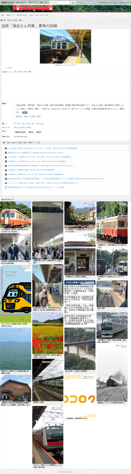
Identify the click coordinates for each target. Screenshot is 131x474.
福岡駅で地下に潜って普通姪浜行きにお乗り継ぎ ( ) (34, 152)
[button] (21, 2)
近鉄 (31, 132)
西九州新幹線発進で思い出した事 (76, 324)
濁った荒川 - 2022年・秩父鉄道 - (76, 371)
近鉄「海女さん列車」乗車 (29, 116)
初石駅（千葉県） (39, 402)
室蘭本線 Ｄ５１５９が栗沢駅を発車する (111, 403)
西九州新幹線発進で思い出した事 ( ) (35, 187)
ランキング (33, 2)
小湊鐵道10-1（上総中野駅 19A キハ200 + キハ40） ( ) (35, 161)
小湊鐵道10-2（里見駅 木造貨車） (76, 276)
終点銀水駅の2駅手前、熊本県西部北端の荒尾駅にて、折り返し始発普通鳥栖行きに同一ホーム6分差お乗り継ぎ (47, 310)
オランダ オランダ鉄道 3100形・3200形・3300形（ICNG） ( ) (42, 183)
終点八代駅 (101, 308)
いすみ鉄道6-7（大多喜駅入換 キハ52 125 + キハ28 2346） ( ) (38, 157)
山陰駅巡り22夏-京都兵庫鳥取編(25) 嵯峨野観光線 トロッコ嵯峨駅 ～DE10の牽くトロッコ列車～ (15, 405)
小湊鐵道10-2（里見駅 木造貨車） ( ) (30, 170)
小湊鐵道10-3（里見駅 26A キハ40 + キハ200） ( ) (34, 174)
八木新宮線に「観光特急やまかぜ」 (76, 418)
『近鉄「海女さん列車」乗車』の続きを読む (29, 123)
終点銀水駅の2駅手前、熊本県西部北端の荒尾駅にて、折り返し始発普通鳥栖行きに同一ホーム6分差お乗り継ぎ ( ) (54, 178)
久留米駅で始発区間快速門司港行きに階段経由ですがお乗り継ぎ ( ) (39, 165)
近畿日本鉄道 (21, 132)
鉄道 (39, 132)
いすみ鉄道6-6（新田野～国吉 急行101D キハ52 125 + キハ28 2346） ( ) (41, 148)
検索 (73, 2)
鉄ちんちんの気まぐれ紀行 (68, 65)
